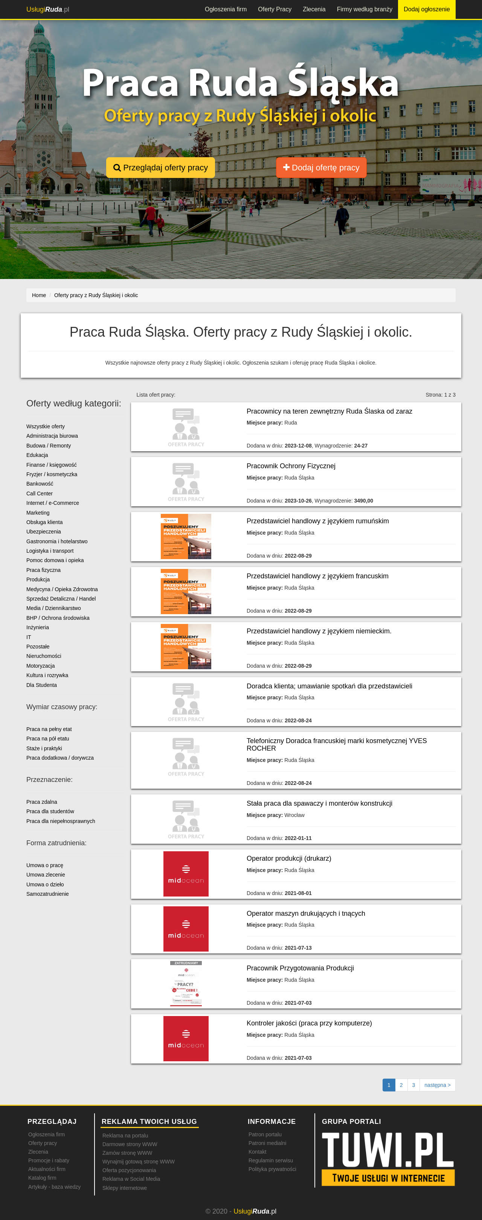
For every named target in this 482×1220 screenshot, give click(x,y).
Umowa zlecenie (45, 875)
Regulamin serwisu (271, 1160)
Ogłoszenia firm (226, 9)
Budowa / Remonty (48, 446)
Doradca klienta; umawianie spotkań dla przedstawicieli (329, 686)
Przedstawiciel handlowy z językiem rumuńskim (318, 521)
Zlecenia (314, 9)
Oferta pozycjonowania (129, 1170)
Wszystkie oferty (45, 426)
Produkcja (38, 579)
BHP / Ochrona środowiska (58, 618)
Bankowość (39, 484)
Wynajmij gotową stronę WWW (138, 1162)
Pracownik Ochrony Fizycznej (291, 466)
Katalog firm (42, 1178)
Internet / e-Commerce (52, 503)
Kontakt (257, 1152)
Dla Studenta (41, 685)
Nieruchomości (43, 656)
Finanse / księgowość (51, 465)
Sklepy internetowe (124, 1188)
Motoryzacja (40, 666)
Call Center (39, 493)
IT (28, 637)
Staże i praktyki (44, 748)
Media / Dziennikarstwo (53, 608)
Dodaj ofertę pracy (321, 167)
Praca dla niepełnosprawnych (60, 821)
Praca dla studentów (50, 811)
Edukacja (37, 455)
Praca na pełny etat (49, 729)
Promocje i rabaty (48, 1160)
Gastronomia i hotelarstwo (57, 541)
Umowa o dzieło (45, 884)
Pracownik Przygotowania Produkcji (300, 968)
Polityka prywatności (272, 1169)
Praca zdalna (41, 802)
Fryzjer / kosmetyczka (51, 474)
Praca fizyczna (43, 570)
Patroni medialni (267, 1143)
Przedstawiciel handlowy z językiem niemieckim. (319, 631)
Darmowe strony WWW (129, 1144)
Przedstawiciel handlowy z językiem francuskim (318, 576)
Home (39, 295)
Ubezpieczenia (43, 532)
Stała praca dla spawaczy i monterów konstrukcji (319, 803)
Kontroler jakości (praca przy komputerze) (309, 1023)
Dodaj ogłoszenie (427, 9)
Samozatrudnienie (47, 894)
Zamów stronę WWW (127, 1153)
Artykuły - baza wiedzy (54, 1187)
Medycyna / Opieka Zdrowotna (62, 589)
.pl (47, 9)
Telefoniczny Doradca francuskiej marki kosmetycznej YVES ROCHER (337, 744)
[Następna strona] (437, 1085)
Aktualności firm (47, 1169)
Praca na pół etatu (47, 739)
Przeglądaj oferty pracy (160, 167)
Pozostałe (37, 647)
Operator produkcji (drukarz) (289, 858)
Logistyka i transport (49, 551)
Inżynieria (37, 627)
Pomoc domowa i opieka (55, 560)
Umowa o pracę (44, 865)
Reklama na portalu (125, 1136)
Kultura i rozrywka (47, 675)
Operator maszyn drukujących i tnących (306, 913)
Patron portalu (265, 1134)
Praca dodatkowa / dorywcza (60, 758)
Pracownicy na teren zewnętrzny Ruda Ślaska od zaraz (329, 411)
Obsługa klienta (44, 522)
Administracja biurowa (52, 436)
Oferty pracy (42, 1143)
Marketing (37, 513)
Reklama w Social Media (131, 1179)
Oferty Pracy (274, 9)
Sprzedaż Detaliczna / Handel (61, 599)
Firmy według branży (365, 9)
